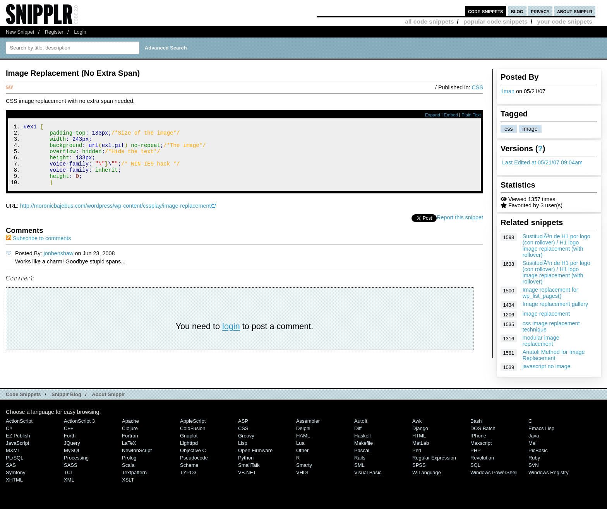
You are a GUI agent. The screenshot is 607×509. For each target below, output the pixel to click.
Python (246, 458)
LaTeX (129, 443)
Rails (359, 458)
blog (517, 11)
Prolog (129, 458)
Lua (300, 443)
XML (69, 480)
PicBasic (538, 450)
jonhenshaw (59, 265)
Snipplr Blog (66, 394)
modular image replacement (541, 341)
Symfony (15, 472)
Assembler (308, 421)
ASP (243, 421)
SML (359, 465)
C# (9, 428)
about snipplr (574, 11)
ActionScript (19, 421)
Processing (76, 458)
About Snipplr (108, 394)
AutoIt (360, 421)
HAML (303, 436)
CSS (477, 87)
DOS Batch (483, 428)
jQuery (72, 443)
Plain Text (471, 115)
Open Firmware (255, 450)
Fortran (130, 436)
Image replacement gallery (555, 304)
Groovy (246, 436)
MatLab (420, 443)
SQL (475, 465)
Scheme (189, 465)
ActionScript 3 (79, 421)
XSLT (128, 480)
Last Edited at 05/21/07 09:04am (542, 162)
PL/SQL (14, 458)
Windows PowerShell (494, 472)
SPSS (419, 465)
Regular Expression (434, 458)
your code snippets (564, 21)
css (508, 129)
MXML (13, 450)
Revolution (482, 458)
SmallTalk (248, 465)
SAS (11, 465)
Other (302, 450)
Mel (532, 443)
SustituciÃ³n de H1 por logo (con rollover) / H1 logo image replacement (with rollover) (556, 245)
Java (533, 436)
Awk (417, 421)
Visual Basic (367, 472)
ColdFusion (193, 428)
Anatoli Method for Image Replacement (554, 355)
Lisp (242, 443)
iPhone (478, 436)
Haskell (362, 436)
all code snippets (429, 21)
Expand (432, 115)
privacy (540, 11)
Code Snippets (23, 394)
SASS (70, 465)
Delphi (303, 428)
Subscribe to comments (38, 250)
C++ (68, 428)
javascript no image (547, 366)
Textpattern (134, 472)
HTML (419, 436)
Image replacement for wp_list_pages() (550, 293)
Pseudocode (194, 458)
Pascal (361, 450)
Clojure (130, 428)
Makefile (363, 443)
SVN (533, 465)
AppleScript (193, 421)
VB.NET (247, 472)
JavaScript (17, 443)
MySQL (72, 450)
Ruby (534, 458)
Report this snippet (460, 229)
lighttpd (189, 443)
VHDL (303, 472)
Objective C (193, 450)
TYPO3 (188, 472)
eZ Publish (18, 436)
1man (507, 91)
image (530, 129)
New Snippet (20, 32)
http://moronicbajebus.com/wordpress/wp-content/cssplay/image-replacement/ (116, 217)
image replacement (546, 314)
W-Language (426, 472)
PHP (475, 450)
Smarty (304, 465)
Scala (128, 465)
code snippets (485, 11)
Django (420, 428)
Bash (476, 421)
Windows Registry (548, 472)
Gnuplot (188, 436)
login (231, 338)
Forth (69, 436)
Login (80, 32)
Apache (130, 421)
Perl (416, 450)
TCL (68, 472)
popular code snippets (495, 21)
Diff (358, 428)
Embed (451, 115)
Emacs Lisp (541, 428)
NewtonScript (137, 450)
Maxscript (481, 443)
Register (54, 32)
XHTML (14, 480)
